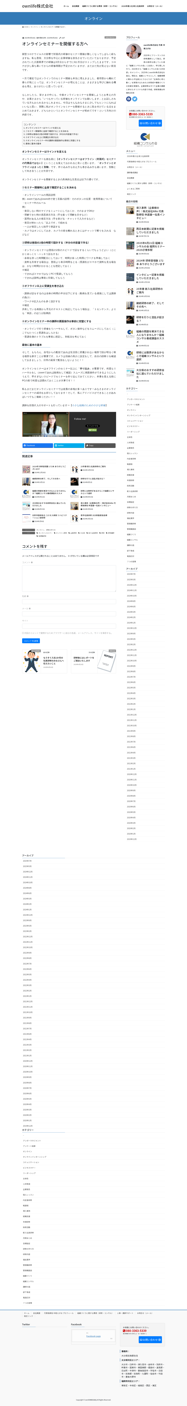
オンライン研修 (61, 533)
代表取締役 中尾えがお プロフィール (142, 161)
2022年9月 (131, 666)
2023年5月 (131, 639)
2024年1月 (131, 622)
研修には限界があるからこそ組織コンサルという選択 (97, 492)
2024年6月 (131, 606)
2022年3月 (131, 698)
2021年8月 (131, 736)
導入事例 (130, 469)
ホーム (26, 1313)
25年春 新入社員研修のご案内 (93, 466)
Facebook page (93, 1336)
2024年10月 (132, 595)
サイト (25, 620)
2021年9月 (131, 731)
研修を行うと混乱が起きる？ (93, 478)
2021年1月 (131, 769)
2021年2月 (131, 763)
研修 (103, 533)
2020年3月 (131, 823)
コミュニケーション (135, 420)
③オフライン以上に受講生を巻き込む (42, 137)
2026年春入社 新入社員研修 (138, 156)
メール (26, 608)
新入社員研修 (93, 533)
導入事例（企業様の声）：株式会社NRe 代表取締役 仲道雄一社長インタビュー (98, 504)
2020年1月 (131, 833)
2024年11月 (132, 590)
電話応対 (130, 556)
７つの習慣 (131, 561)
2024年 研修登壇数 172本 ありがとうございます (49, 467)
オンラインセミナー (46, 533)
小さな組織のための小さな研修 (88, 405)
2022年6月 (131, 682)
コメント (27, 562)
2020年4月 (131, 817)
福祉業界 (130, 518)
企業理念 (130, 448)
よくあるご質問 (133, 188)
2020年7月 (131, 801)
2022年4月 (131, 693)
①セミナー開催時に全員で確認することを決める (47, 131)
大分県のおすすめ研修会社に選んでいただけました (49, 504)
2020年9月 (131, 790)
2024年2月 (131, 617)
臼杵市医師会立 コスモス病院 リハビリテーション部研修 (49, 516)
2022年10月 (132, 660)
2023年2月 (131, 644)
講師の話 (130, 545)
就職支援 (130, 475)
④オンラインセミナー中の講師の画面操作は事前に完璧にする (53, 140)
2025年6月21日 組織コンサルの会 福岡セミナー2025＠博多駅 (150, 246)
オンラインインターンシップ (138, 415)
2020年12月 (132, 774)
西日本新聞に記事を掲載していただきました (150, 230)
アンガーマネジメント (136, 399)
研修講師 (111, 533)
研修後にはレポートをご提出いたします (84, 659)
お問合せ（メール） (135, 167)
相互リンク (131, 194)
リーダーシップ (133, 431)
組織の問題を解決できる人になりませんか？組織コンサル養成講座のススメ (49, 492)
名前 (25, 596)
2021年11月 (132, 720)
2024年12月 (132, 585)
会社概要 (130, 178)
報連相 (129, 464)
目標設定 (130, 502)
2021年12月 (132, 714)
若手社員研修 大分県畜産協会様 (94, 515)
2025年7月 (131, 574)
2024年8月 (131, 601)
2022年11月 (132, 655)
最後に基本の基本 (33, 143)
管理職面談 (131, 529)
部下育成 (130, 550)
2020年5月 (131, 812)
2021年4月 (131, 752)
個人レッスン (132, 453)
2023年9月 (131, 633)
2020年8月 (131, 796)
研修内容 (130, 513)
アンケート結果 (133, 404)
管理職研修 (42, 536)
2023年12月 (132, 628)
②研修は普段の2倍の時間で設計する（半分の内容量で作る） (53, 134)
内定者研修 (131, 458)
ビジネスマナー (133, 426)
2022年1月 (131, 709)
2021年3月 (131, 758)
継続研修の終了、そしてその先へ (46, 478)
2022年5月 (131, 687)
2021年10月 (132, 725)
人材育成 (130, 442)
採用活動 (130, 485)
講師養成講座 (132, 172)
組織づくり (131, 534)
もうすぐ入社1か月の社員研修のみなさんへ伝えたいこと (53, 660)
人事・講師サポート (125, 1313)
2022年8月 (131, 671)
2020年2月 (131, 828)
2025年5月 (131, 579)
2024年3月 (131, 612)
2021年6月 (131, 747)
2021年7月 (131, 741)
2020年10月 (132, 785)
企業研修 (74, 533)
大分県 (82, 533)
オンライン (110, 37)
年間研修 (130, 480)
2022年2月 (131, 704)
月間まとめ (131, 496)
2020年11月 (132, 779)
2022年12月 (132, 650)
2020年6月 (131, 806)
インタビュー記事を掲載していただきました (150, 276)
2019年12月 (132, 839)
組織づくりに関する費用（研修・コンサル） (145, 183)
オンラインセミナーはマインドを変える (43, 127)
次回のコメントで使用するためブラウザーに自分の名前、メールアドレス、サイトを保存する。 (68, 632)
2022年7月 (131, 676)
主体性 (129, 437)
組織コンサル (132, 539)
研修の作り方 (51, 530)
